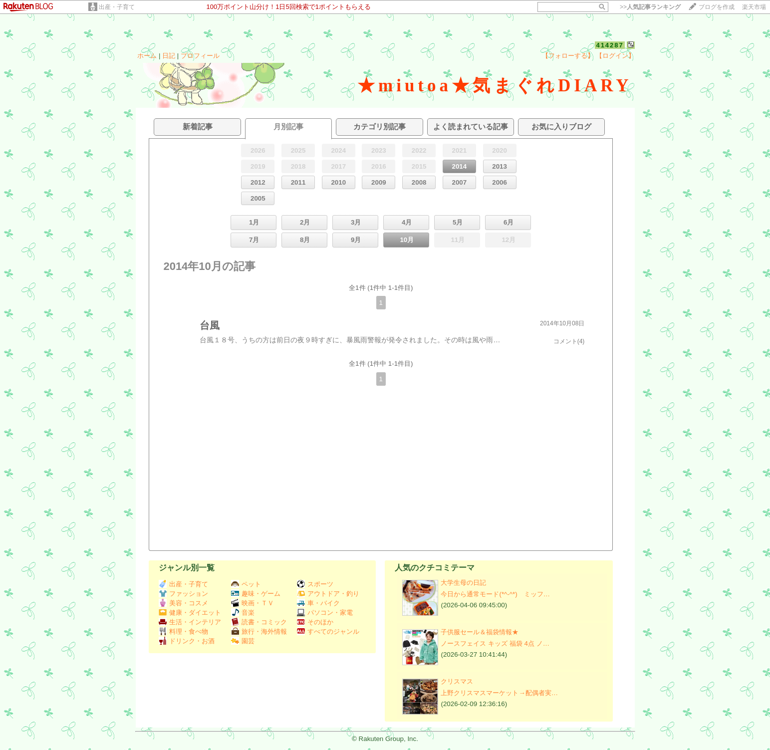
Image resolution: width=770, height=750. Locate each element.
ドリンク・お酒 (187, 641)
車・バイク (318, 603)
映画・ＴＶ (252, 603)
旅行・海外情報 (259, 631)
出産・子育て (117, 6)
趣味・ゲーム (255, 593)
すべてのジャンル (328, 631)
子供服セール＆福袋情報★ (479, 632)
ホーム (147, 55)
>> (650, 6)
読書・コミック (259, 622)
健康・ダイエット (190, 612)
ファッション (183, 593)
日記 (168, 55)
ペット (246, 584)
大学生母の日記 (463, 582)
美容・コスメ (183, 603)
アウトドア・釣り (328, 593)
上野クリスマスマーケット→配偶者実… (499, 693)
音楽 (243, 612)
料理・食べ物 (183, 631)
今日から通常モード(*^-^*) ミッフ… (495, 594)
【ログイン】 (615, 55)
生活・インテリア (190, 622)
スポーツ (315, 584)
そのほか (315, 622)
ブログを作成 (717, 6)
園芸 (243, 641)
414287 (609, 45)
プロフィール (200, 55)
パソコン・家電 (325, 612)
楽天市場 (754, 6)
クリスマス (457, 681)
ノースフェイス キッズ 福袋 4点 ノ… (495, 643)
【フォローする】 (568, 55)
